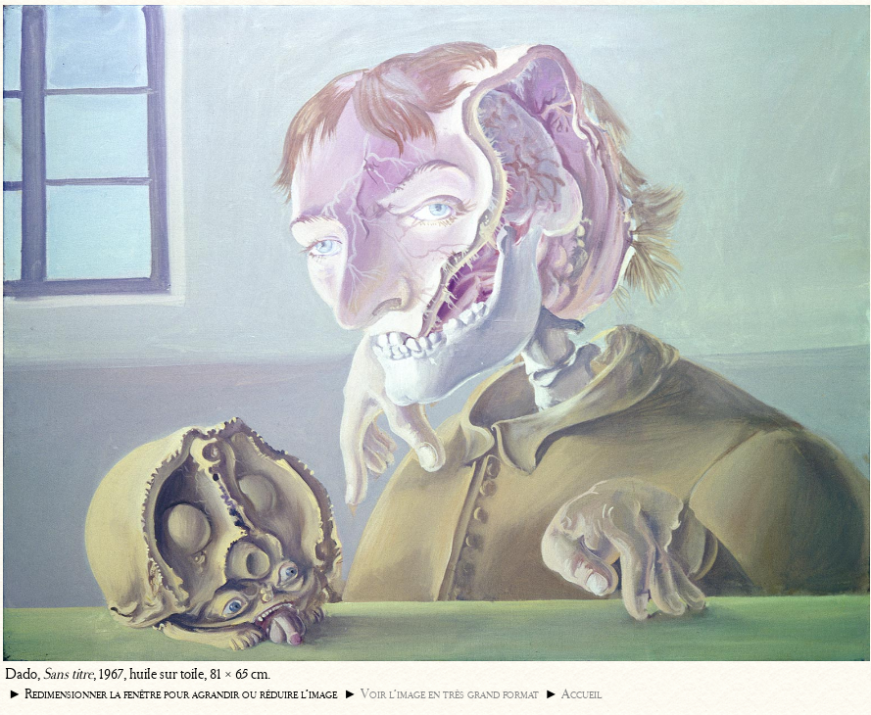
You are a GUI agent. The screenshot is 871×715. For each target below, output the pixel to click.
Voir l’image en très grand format (450, 694)
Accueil (581, 694)
